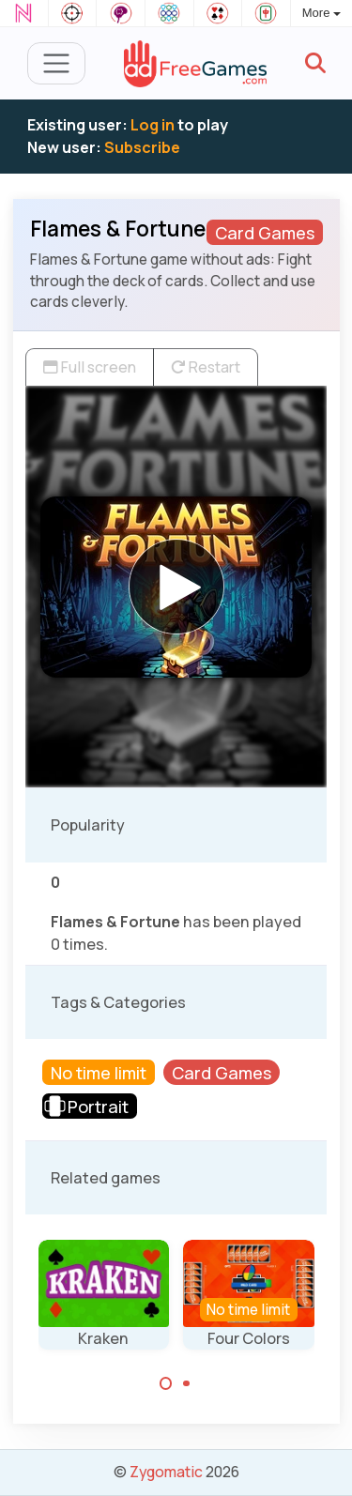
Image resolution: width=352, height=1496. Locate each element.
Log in (152, 124)
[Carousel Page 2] (186, 1383)
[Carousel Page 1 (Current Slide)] (166, 1383)
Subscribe (142, 147)
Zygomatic (166, 1471)
